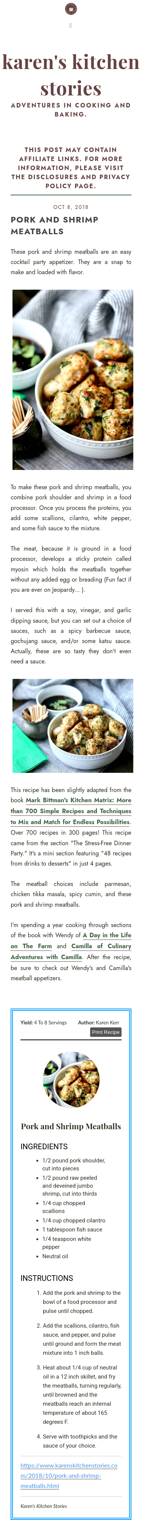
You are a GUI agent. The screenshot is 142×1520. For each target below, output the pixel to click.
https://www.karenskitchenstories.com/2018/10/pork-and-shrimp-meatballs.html (68, 1475)
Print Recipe (106, 1032)
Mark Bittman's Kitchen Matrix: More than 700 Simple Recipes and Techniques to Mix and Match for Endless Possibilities (71, 811)
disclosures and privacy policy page (79, 181)
